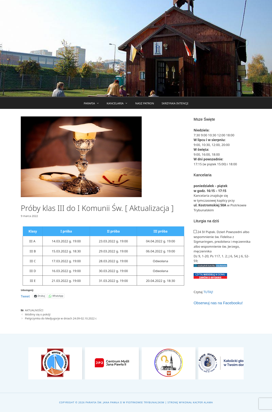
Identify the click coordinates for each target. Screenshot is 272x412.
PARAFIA (93, 103)
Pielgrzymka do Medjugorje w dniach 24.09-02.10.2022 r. (61, 318)
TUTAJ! (208, 292)
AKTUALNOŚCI (34, 310)
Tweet (25, 295)
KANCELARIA (119, 103)
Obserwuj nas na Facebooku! (218, 303)
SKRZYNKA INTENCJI (175, 103)
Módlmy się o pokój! (38, 314)
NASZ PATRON (144, 103)
